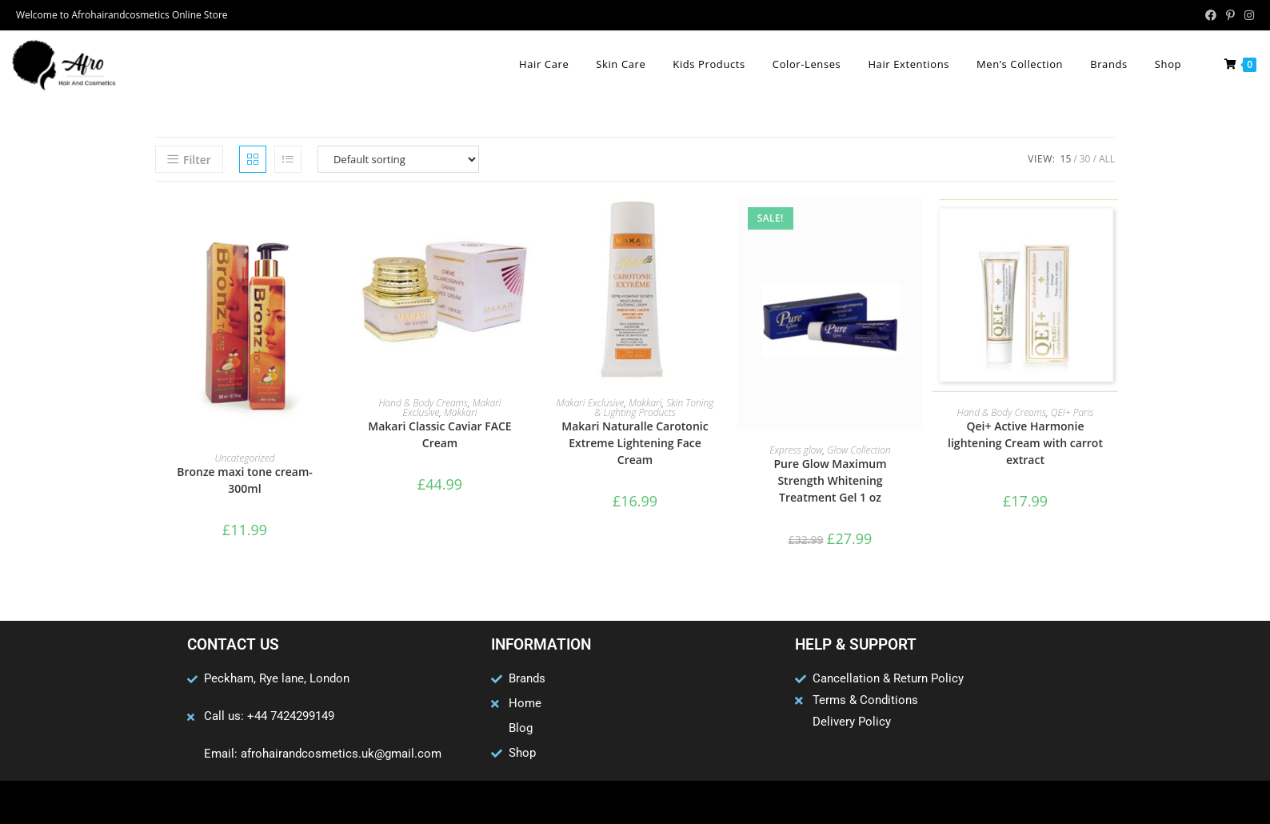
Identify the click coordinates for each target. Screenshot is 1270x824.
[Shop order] (398, 159)
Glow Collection (859, 450)
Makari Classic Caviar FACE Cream (439, 434)
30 (1085, 159)
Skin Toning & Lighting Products (653, 407)
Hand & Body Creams (423, 403)
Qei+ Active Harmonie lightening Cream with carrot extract (1025, 442)
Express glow (795, 450)
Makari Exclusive (591, 403)
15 (1066, 159)
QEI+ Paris (1072, 412)
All (1107, 159)
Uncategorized (244, 458)
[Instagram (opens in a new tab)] (1247, 15)
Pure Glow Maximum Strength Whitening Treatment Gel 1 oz (829, 480)
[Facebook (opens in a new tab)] (1210, 15)
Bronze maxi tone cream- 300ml (245, 480)
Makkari (460, 412)
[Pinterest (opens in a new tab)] (1230, 15)
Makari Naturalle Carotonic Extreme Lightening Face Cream (634, 442)
